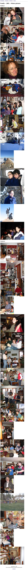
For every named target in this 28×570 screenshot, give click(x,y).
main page (14, 568)
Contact (15, 0)
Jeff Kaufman (2, 0)
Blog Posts (6, 0)
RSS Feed (11, 0)
